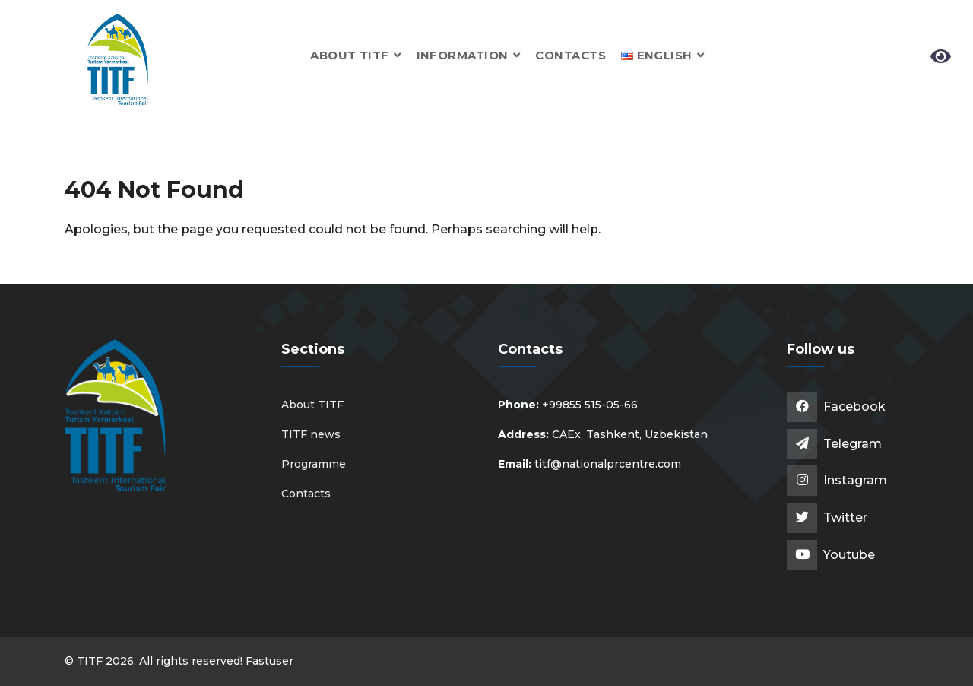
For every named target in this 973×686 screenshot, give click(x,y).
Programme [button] (313, 464)
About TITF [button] (355, 55)
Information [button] (469, 55)
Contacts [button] (570, 55)
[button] (663, 55)
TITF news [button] (311, 434)
